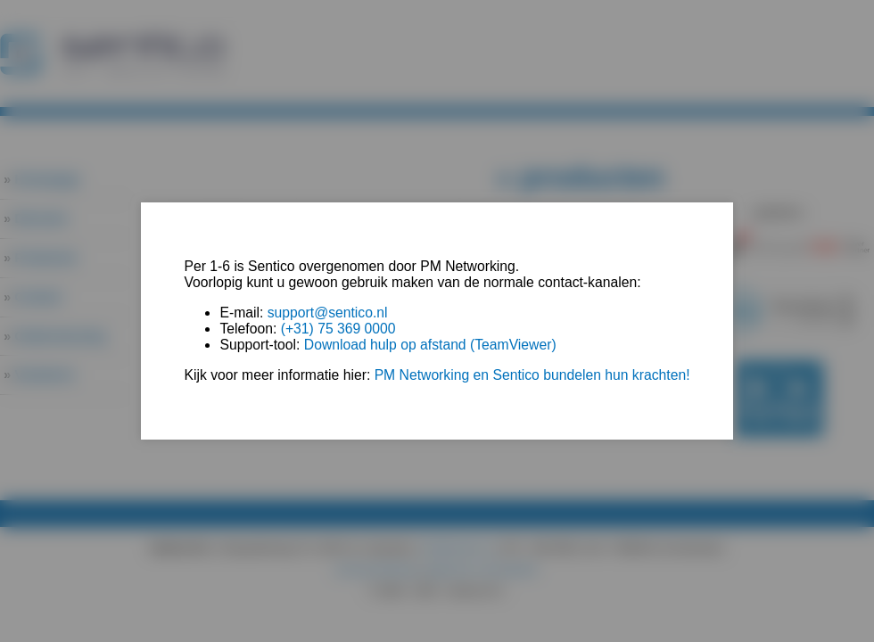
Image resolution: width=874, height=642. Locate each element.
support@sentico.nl (328, 312)
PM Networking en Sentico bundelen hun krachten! (532, 375)
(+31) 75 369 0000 (338, 328)
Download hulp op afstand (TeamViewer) (430, 344)
